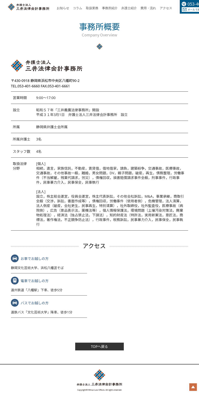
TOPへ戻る (99, 347)
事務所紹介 (110, 8)
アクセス (166, 8)
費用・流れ (148, 8)
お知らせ (63, 8)
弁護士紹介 (129, 8)
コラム (77, 8)
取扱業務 (92, 8)
